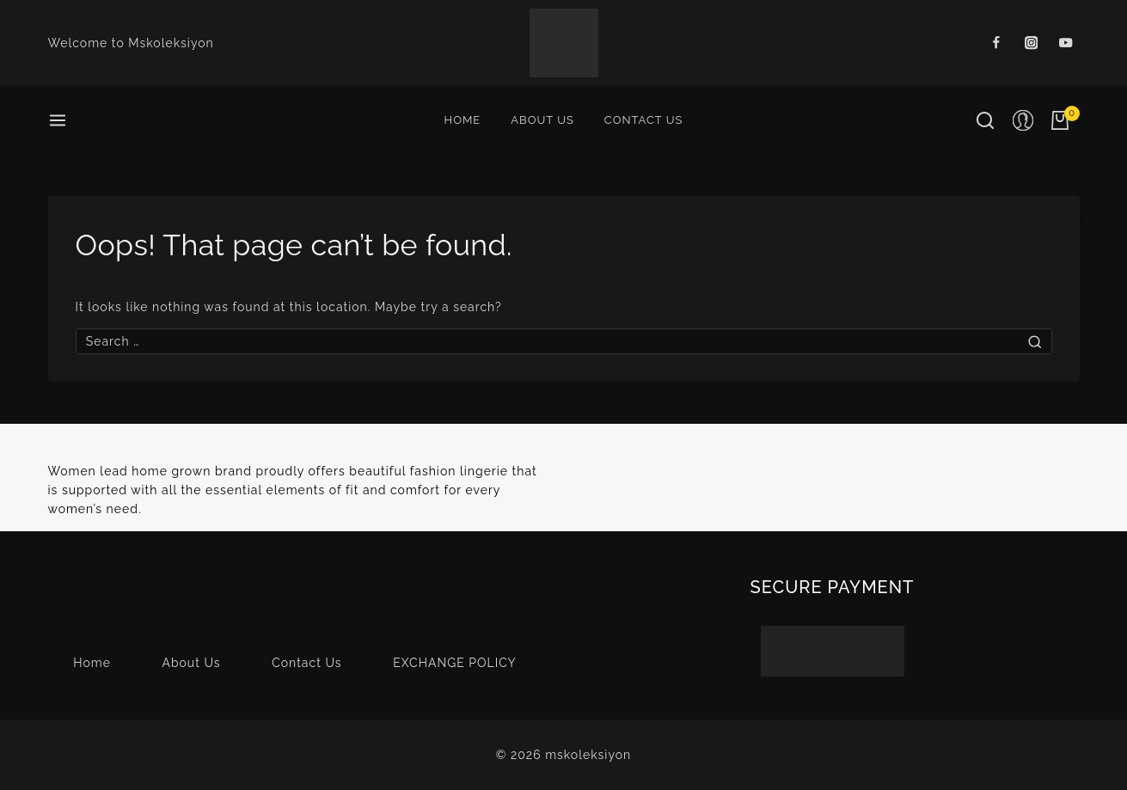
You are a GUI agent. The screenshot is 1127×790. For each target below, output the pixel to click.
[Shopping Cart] (1065, 120)
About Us (542, 119)
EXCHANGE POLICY (455, 663)
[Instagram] (1031, 43)
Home (462, 119)
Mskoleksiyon (170, 43)
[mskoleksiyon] (564, 43)
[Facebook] (996, 43)
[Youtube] (1066, 43)
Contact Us (643, 119)
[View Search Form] (985, 120)
